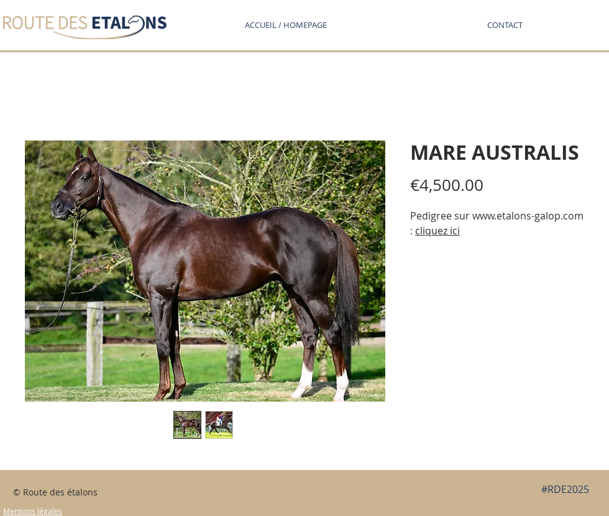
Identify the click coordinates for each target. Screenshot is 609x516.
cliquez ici (437, 230)
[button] (504, 25)
